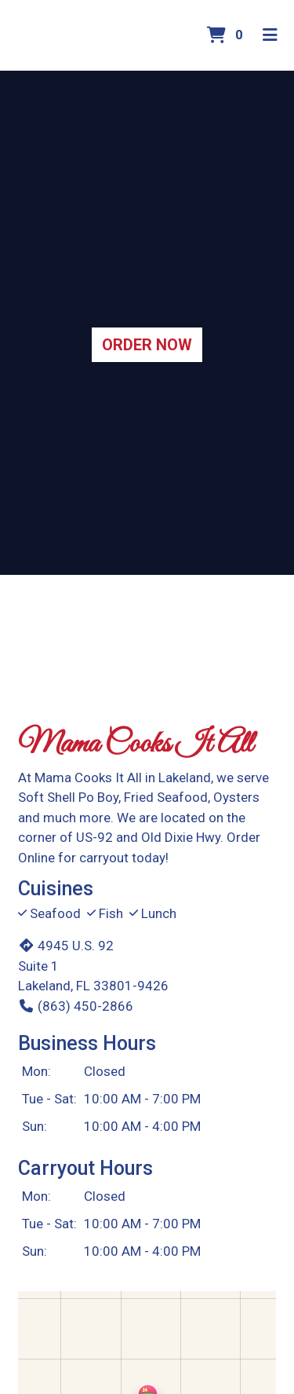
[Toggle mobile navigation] (271, 35)
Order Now (147, 344)
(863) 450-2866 (75, 1006)
